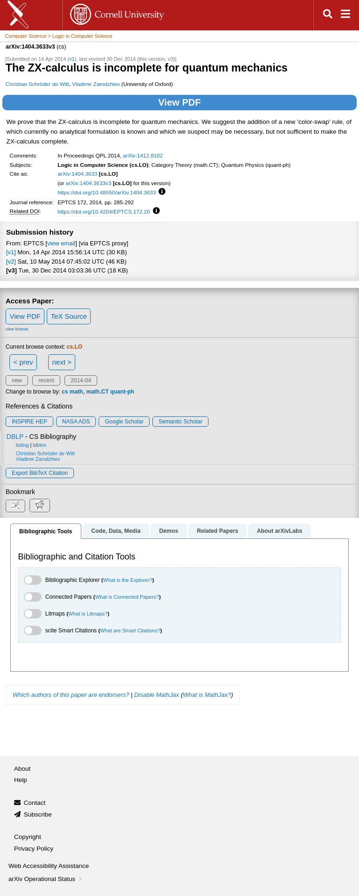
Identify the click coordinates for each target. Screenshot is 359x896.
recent (46, 380)
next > (61, 362)
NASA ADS (76, 421)
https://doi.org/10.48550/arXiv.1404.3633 (106, 192)
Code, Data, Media (115, 531)
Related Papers (217, 531)
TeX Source (68, 316)
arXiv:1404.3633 (77, 174)
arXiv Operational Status (46, 878)
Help (20, 779)
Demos (168, 531)
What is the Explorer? (127, 580)
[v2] (11, 261)
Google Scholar (124, 421)
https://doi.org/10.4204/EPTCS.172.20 (103, 211)
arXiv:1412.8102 (143, 155)
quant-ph (122, 391)
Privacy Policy (33, 848)
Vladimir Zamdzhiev (96, 84)
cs (65, 391)
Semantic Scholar (180, 421)
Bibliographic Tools (45, 531)
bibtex (39, 445)
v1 (72, 59)
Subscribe (38, 814)
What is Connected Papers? (127, 597)
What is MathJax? (207, 694)
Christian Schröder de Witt (37, 84)
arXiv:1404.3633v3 (88, 183)
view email (61, 243)
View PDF (179, 102)
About (22, 768)
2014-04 (81, 380)
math (76, 391)
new (17, 380)
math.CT (97, 391)
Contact (35, 802)
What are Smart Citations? (130, 630)
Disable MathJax (156, 694)
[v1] (11, 252)
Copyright (27, 836)
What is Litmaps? (88, 613)
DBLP (15, 436)
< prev (23, 362)
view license (17, 329)
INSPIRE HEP (29, 421)
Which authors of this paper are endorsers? (71, 694)
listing (22, 445)
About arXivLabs (279, 531)
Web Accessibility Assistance (48, 865)
